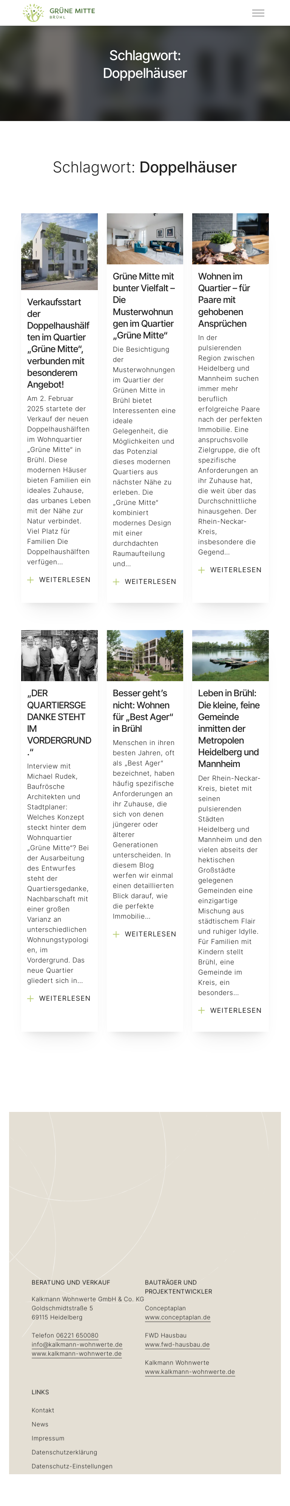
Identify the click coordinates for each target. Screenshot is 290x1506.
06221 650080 (77, 1419)
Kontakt (43, 1494)
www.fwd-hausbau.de (177, 1428)
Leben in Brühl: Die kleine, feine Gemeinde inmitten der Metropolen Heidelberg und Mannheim (229, 728)
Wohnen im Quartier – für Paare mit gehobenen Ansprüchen (224, 300)
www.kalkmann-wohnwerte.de (77, 1437)
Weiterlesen (59, 580)
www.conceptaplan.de (178, 1401)
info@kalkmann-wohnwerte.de (77, 1428)
